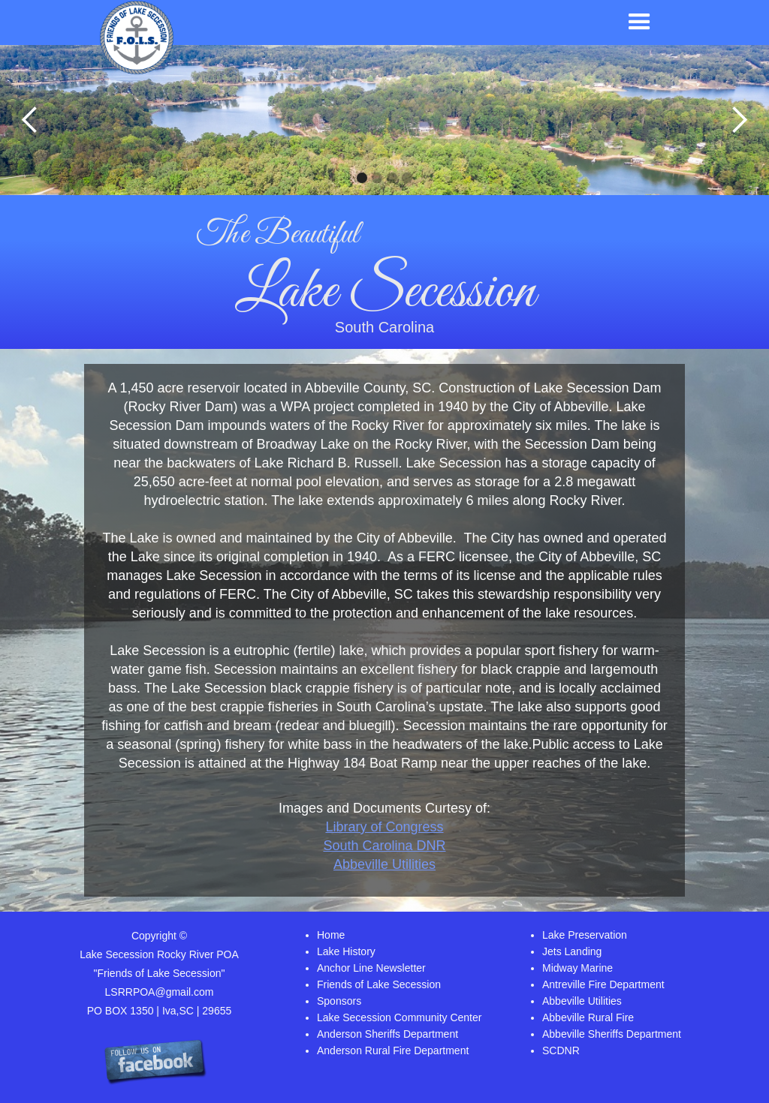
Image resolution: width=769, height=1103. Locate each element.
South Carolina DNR (384, 845)
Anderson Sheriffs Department (387, 1034)
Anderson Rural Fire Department (393, 1050)
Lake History (346, 951)
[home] (136, 37)
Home (331, 935)
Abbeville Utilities (384, 864)
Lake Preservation (584, 935)
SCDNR (561, 1050)
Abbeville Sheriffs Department (611, 1034)
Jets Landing (572, 951)
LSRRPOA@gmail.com (159, 992)
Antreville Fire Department (603, 984)
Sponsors (339, 1001)
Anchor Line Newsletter (371, 968)
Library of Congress (384, 826)
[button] (639, 22)
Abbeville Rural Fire (588, 1017)
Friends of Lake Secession (379, 984)
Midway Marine (577, 968)
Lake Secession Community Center (399, 1017)
